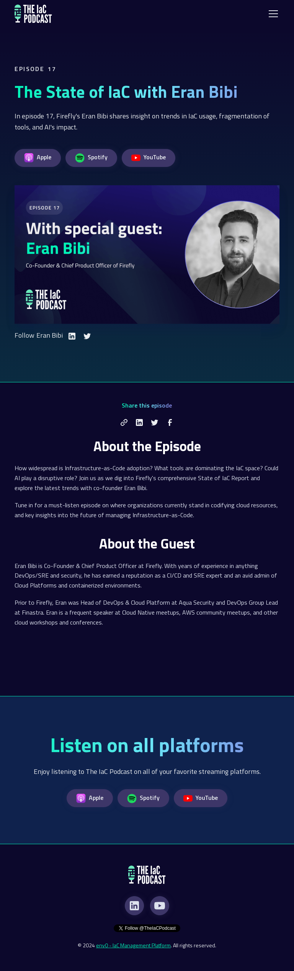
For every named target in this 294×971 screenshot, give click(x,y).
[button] (271, 14)
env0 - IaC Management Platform (133, 945)
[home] (33, 14)
